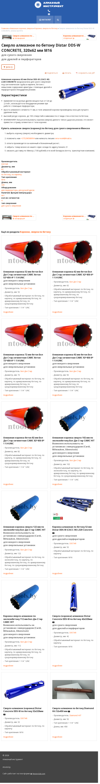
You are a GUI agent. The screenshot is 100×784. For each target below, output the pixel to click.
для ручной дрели (26, 190)
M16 (3, 179)
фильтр (9, 67)
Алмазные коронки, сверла (21, 28)
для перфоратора (9, 190)
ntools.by (6, 767)
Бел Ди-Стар (26, 288)
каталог (45, 19)
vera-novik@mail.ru (63, 138)
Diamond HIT (75, 715)
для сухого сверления (11, 205)
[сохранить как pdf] (85, 73)
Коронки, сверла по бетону (46, 28)
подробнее (8, 312)
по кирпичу (17, 174)
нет (3, 195)
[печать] (66, 73)
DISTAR (4, 164)
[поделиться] (51, 73)
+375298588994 (28, 138)
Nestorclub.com (39, 774)
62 (2, 169)
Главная (4, 28)
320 (3, 185)
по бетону (6, 174)
